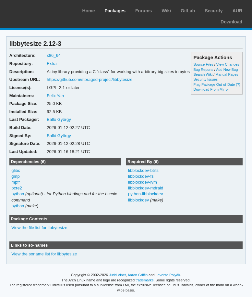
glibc (15, 170)
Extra (51, 63)
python (17, 193)
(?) (238, 84)
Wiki (166, 10)
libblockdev (138, 200)
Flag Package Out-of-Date (214, 84)
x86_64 (54, 55)
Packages (115, 10)
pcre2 (16, 188)
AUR (237, 10)
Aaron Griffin (137, 275)
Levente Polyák (168, 275)
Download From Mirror (211, 89)
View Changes (227, 64)
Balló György (59, 119)
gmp (15, 176)
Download (231, 21)
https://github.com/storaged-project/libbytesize (89, 79)
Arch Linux (35, 9)
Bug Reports (203, 69)
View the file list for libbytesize (39, 227)
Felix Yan (55, 95)
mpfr (15, 182)
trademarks (144, 280)
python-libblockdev (145, 193)
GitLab (188, 10)
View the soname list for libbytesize (44, 254)
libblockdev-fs (141, 176)
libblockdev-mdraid (145, 188)
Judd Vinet (117, 275)
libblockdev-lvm (142, 182)
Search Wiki (203, 74)
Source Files (203, 64)
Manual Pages (226, 74)
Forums (143, 10)
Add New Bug (227, 69)
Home (88, 10)
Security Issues (206, 79)
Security (213, 10)
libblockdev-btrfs (143, 170)
